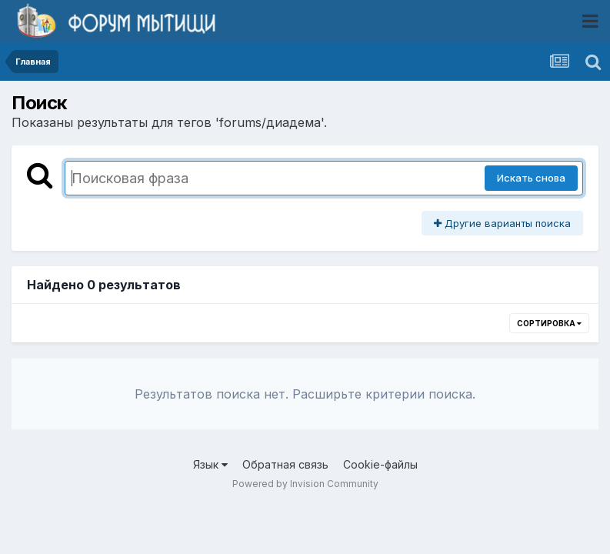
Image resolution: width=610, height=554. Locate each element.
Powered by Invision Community (305, 483)
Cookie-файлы (380, 464)
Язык (210, 464)
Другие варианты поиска (502, 223)
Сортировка (549, 323)
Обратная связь (285, 464)
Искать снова (531, 178)
